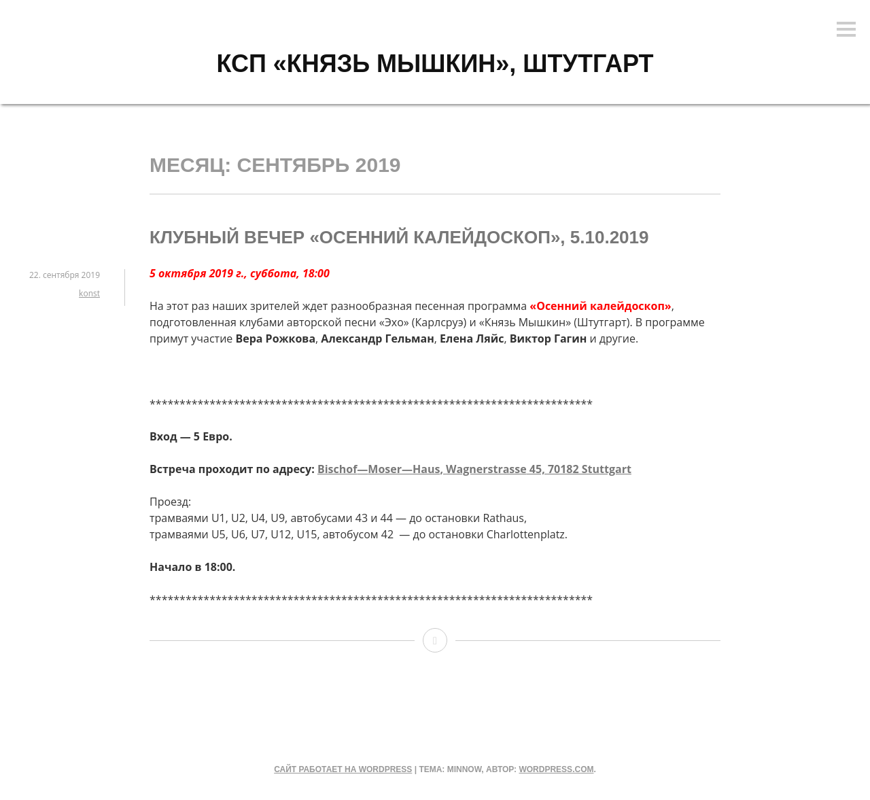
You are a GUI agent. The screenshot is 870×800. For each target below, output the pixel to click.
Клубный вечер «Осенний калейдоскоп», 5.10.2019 (399, 237)
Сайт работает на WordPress (343, 769)
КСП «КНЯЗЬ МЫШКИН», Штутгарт (434, 63)
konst (89, 293)
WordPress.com (556, 769)
